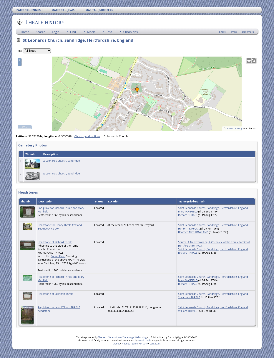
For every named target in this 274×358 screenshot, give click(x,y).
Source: (183, 242)
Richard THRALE (187, 215)
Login (55, 32)
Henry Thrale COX (189, 228)
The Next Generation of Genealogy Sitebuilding (122, 337)
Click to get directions (87, 136)
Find (73, 32)
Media (91, 32)
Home (25, 32)
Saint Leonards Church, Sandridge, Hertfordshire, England (213, 208)
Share (222, 31)
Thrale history (44, 22)
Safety (135, 343)
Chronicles (130, 32)
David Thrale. (144, 340)
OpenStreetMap (234, 128)
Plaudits (126, 343)
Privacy (144, 343)
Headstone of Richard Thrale (55, 242)
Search (40, 32)
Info (109, 32)
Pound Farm (58, 256)
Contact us (155, 343)
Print (234, 31)
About (116, 343)
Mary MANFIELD (188, 211)
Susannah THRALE (189, 297)
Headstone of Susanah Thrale (55, 294)
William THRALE (187, 311)
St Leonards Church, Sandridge (61, 160)
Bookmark (248, 31)
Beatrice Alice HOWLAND (193, 232)
